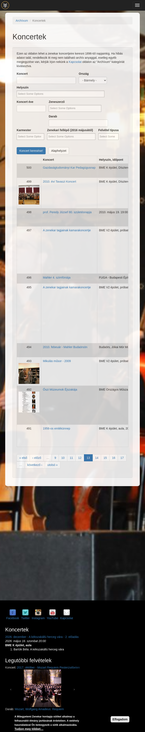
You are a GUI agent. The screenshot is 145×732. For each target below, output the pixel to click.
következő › (34, 465)
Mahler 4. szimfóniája (56, 277)
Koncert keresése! (31, 150)
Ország (84, 73)
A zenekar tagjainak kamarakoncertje (67, 230)
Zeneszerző (57, 101)
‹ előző (36, 457)
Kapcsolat (75, 61)
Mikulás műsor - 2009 (57, 361)
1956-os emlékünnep (56, 428)
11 (71, 457)
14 (97, 457)
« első (23, 457)
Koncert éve (25, 101)
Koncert (22, 73)
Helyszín (23, 87)
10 (63, 457)
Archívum (22, 20)
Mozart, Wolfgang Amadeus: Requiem (39, 709)
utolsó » (53, 465)
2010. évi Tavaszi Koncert (59, 181)
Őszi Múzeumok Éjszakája (60, 389)
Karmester (24, 130)
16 (113, 457)
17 (122, 457)
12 (79, 457)
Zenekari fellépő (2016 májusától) (70, 130)
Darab (53, 116)
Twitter (25, 618)
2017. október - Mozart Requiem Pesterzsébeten (48, 667)
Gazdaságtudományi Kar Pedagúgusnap (69, 167)
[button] (10, 688)
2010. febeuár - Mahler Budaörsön (65, 347)
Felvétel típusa (108, 130)
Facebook (12, 618)
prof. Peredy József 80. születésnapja (67, 212)
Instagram (38, 618)
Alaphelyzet (58, 150)
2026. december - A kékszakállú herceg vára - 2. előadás (42, 637)
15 (105, 457)
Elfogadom (120, 719)
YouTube (52, 618)
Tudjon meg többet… (29, 729)
